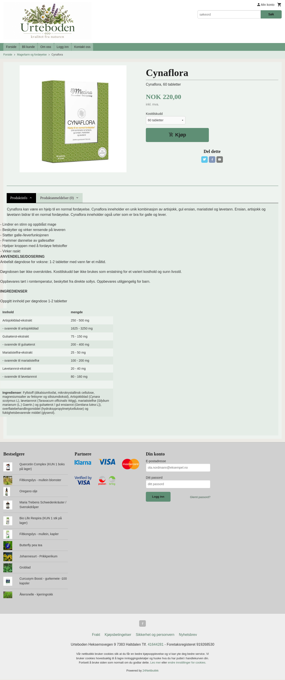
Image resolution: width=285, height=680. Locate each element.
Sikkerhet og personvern (155, 635)
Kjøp (177, 135)
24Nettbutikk (150, 671)
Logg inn (63, 47)
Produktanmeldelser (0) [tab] (57, 198)
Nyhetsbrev (188, 635)
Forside (11, 47)
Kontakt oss (82, 47)
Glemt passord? (200, 497)
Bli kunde (28, 47)
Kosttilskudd (154, 113)
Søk (271, 14)
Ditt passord (154, 477)
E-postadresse (156, 461)
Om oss (45, 47)
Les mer (156, 663)
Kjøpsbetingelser (118, 635)
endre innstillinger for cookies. (187, 663)
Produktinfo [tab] (18, 198)
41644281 (155, 645)
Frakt (96, 635)
